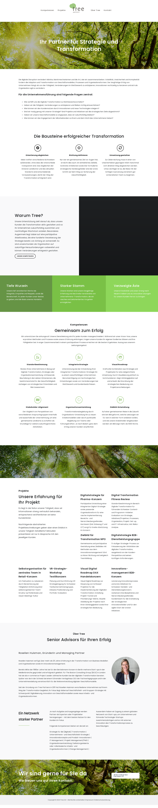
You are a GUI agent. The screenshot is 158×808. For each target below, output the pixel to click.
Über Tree (95, 10)
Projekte (62, 10)
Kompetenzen (47, 10)
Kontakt (107, 10)
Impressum (90, 800)
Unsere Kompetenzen (25, 256)
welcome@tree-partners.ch (121, 775)
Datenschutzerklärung (102, 800)
